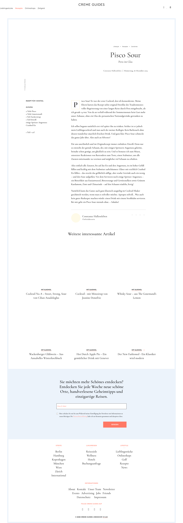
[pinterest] (94, 510)
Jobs (98, 493)
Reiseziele (91, 451)
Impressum (100, 497)
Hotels (91, 459)
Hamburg (58, 455)
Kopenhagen (58, 459)
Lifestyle (45, 7)
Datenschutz (83, 497)
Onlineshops (42, 12)
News (124, 467)
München (59, 463)
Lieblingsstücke (18, 12)
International (58, 475)
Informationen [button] (91, 483)
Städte (15, 7)
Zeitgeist (53, 12)
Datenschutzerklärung (80, 416)
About (71, 489)
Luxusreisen (29, 7)
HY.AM (105, 517)
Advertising (87, 493)
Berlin (58, 451)
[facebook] (82, 510)
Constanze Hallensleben (112, 71)
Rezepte (31, 12)
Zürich (58, 471)
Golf (124, 459)
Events (75, 493)
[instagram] (88, 510)
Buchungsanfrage (91, 463)
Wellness (91, 455)
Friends (107, 493)
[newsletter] (100, 510)
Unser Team (94, 489)
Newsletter (109, 489)
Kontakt (81, 489)
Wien (59, 467)
